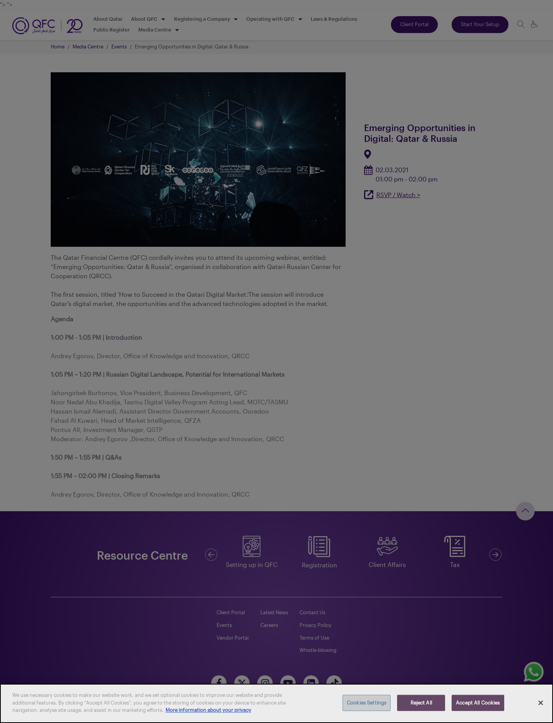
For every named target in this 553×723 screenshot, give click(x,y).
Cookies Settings (366, 703)
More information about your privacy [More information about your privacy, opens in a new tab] (208, 710)
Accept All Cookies (478, 703)
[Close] (540, 703)
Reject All (421, 703)
